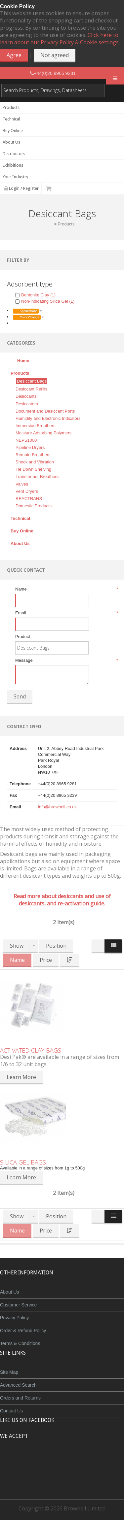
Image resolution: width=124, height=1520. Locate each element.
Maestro (71, 1460)
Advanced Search (18, 1385)
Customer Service (18, 1304)
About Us (9, 1292)
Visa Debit (92, 1460)
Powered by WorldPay (62, 1477)
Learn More (21, 1077)
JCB (51, 1460)
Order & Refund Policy (23, 1330)
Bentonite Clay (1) (35, 294)
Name (66, 589)
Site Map (9, 1372)
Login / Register (21, 188)
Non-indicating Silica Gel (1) (44, 301)
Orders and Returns (20, 1398)
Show (16, 945)
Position (56, 945)
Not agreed (54, 55)
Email (66, 613)
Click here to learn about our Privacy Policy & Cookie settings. (60, 38)
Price (46, 959)
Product (22, 636)
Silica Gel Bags (23, 1162)
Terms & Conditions (20, 1343)
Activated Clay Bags (30, 1050)
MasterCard (31, 1460)
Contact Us (11, 1410)
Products (66, 223)
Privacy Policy (14, 1317)
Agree (14, 55)
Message (66, 660)
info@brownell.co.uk (57, 806)
